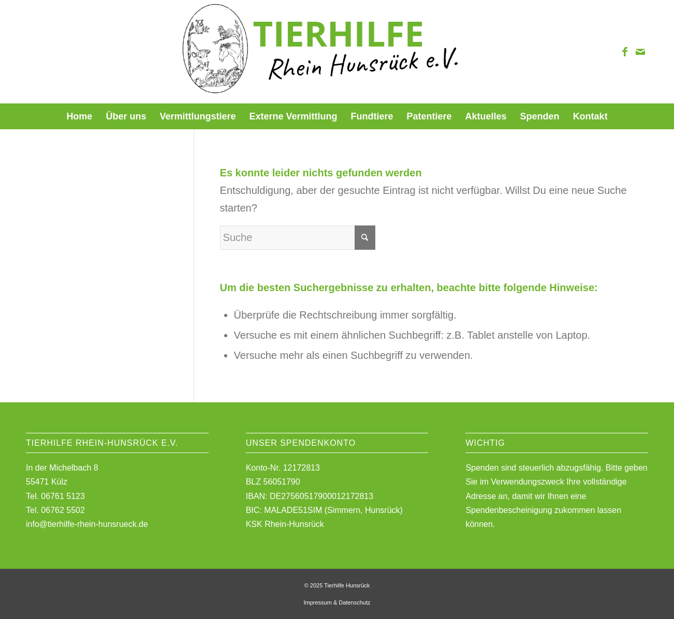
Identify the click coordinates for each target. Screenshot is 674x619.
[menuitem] (79, 116)
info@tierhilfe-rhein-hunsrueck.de (87, 524)
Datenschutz (354, 602)
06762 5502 (63, 510)
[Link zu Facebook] (625, 51)
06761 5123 (63, 496)
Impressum (317, 602)
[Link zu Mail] (640, 51)
